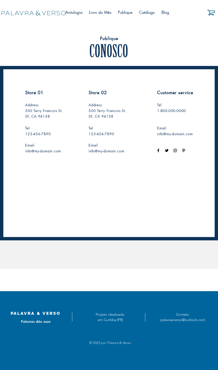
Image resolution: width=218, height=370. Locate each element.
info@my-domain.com (43, 151)
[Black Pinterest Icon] (183, 150)
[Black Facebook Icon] (158, 150)
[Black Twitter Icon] (166, 150)
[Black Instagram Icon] (175, 150)
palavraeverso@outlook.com (182, 320)
